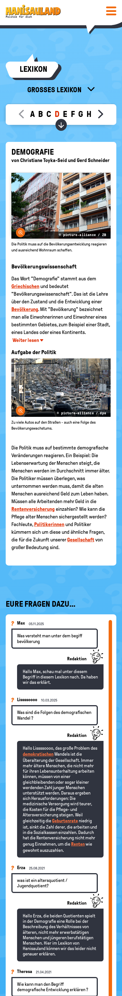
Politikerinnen (49, 524)
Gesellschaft (80, 540)
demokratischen (38, 754)
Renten (78, 844)
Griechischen (25, 286)
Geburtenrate (65, 820)
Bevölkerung (24, 309)
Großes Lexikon (55, 89)
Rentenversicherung (33, 509)
